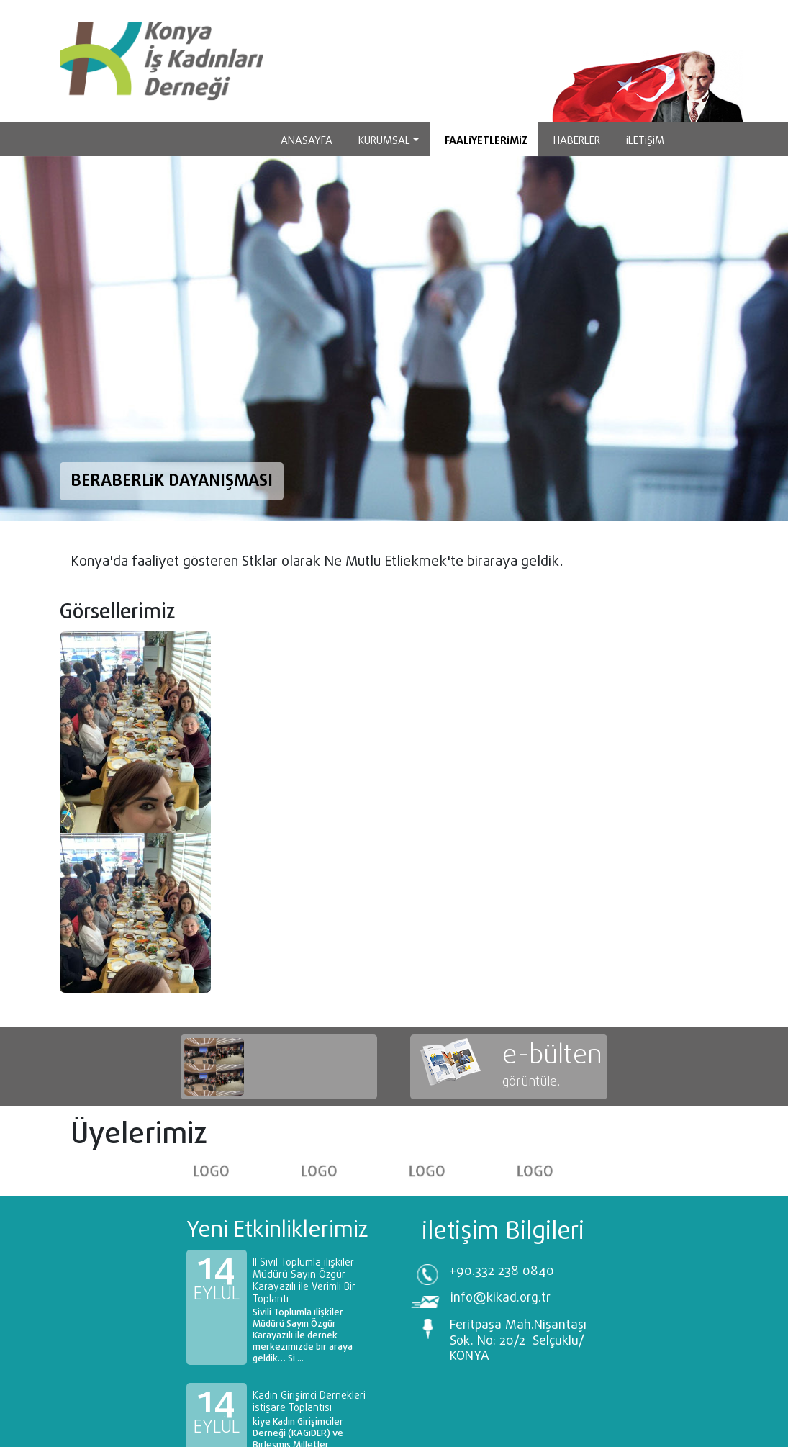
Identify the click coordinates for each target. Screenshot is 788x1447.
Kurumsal (384, 140)
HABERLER (576, 140)
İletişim (645, 140)
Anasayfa (306, 140)
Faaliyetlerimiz (486, 140)
